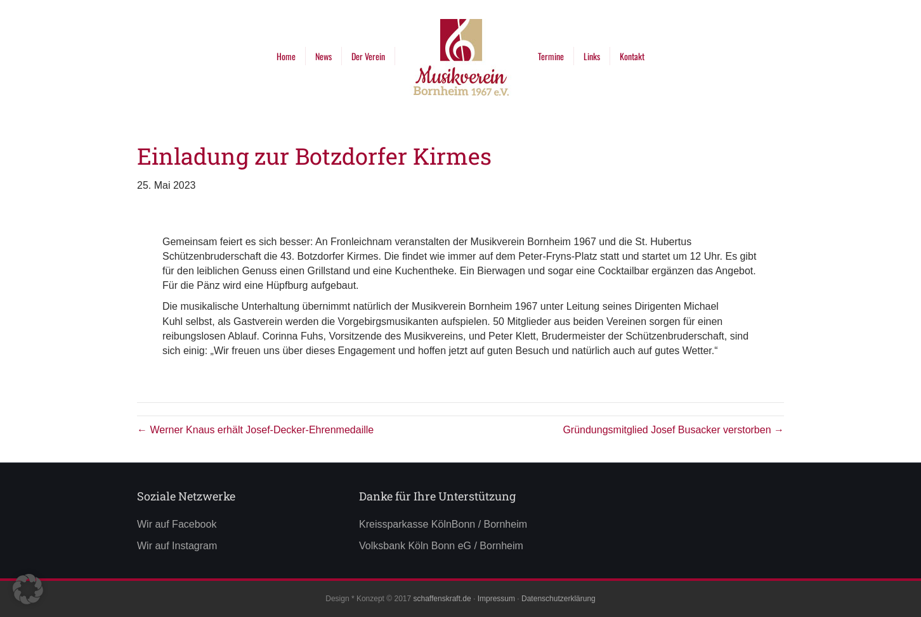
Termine (551, 56)
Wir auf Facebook (176, 524)
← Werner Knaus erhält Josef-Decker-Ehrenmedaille (255, 429)
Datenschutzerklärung (558, 598)
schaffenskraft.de (442, 598)
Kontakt (632, 56)
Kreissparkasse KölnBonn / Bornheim (443, 524)
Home (286, 56)
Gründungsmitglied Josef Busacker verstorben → (673, 429)
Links (592, 56)
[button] (28, 589)
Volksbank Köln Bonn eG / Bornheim (441, 545)
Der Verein (368, 56)
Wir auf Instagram (177, 545)
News (323, 56)
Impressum (496, 598)
